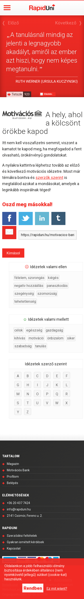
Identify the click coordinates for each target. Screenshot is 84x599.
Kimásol (13, 253)
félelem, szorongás (29, 278)
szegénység (24, 293)
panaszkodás (57, 286)
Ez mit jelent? (56, 588)
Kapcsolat (14, 548)
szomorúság (47, 293)
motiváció (36, 338)
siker (71, 338)
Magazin (13, 464)
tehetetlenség (25, 301)
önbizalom (55, 338)
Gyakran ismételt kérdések (25, 542)
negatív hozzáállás (28, 286)
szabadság (23, 346)
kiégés (53, 278)
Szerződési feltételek (22, 535)
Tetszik (21, 94)
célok (18, 330)
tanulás (40, 346)
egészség (34, 330)
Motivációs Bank (18, 470)
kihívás (19, 338)
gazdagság (54, 330)
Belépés (12, 483)
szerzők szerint (49, 177)
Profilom (13, 476)
